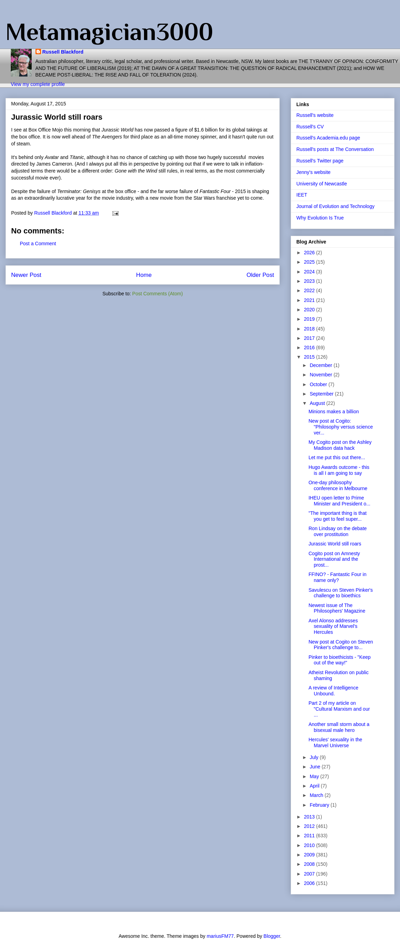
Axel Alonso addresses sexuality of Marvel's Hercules (333, 626)
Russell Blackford (62, 52)
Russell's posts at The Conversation (335, 149)
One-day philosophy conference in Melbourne (338, 485)
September (322, 394)
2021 (310, 300)
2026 (310, 252)
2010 (310, 845)
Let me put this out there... (337, 457)
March (317, 795)
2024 (310, 271)
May (315, 776)
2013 (310, 817)
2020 (310, 309)
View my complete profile (38, 84)
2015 (310, 357)
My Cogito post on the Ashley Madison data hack (340, 445)
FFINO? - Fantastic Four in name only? (337, 577)
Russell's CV (310, 126)
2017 (310, 338)
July (315, 757)
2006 (310, 883)
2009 (310, 854)
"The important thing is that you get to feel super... (338, 516)
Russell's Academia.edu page (328, 138)
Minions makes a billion (334, 411)
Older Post (260, 275)
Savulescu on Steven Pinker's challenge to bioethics (341, 593)
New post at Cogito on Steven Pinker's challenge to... (341, 644)
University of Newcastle (321, 183)
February (320, 805)
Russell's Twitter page (319, 160)
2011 (310, 835)
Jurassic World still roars (335, 543)
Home (144, 275)
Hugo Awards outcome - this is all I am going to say (339, 470)
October (319, 384)
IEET (301, 195)
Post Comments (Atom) (157, 293)
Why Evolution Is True (320, 218)
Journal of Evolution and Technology (335, 206)
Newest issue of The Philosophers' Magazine (337, 608)
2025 (310, 262)
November (321, 374)
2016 (310, 347)
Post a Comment (38, 243)
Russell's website (315, 115)
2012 (310, 826)
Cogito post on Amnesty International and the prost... (334, 559)
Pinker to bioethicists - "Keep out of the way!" (340, 660)
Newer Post (26, 275)
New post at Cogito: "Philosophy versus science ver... (341, 427)
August (318, 403)
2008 (310, 864)
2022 (310, 290)
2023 (310, 281)
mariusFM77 (220, 936)
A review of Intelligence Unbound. (333, 690)
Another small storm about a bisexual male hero (339, 727)
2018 (310, 329)
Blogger (272, 936)
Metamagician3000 (109, 31)
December (321, 365)
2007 (310, 874)
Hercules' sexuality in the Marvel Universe (335, 742)
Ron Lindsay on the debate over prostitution (338, 531)
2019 (310, 319)
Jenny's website (313, 172)
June (315, 766)
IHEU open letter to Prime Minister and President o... (339, 500)
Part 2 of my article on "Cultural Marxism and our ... (339, 709)
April (315, 786)
